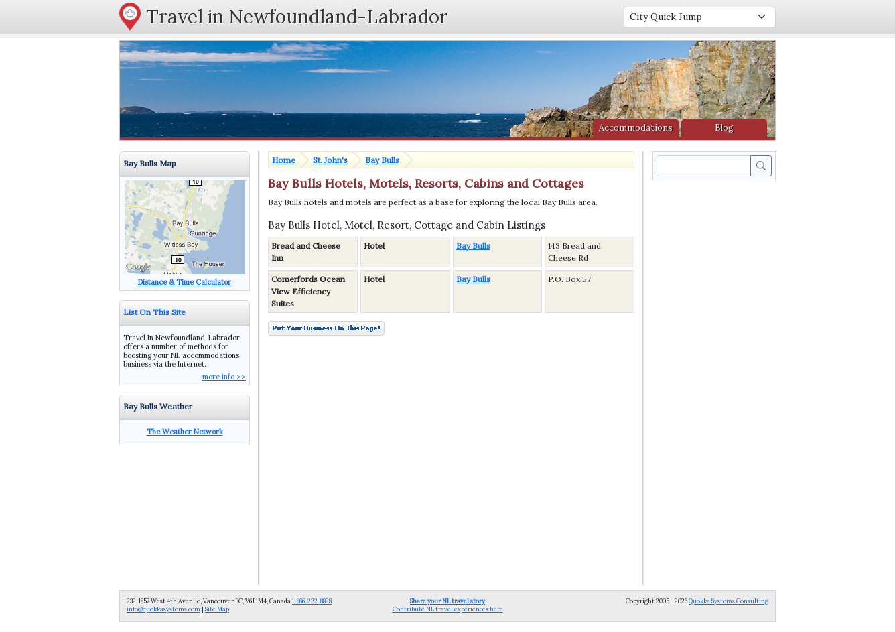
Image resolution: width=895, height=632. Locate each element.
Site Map (217, 609)
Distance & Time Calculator (184, 282)
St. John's (330, 160)
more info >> (224, 376)
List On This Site (154, 312)
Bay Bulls (382, 160)
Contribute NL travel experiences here (448, 605)
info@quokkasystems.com (163, 609)
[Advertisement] (717, 384)
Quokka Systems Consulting (728, 601)
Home (283, 160)
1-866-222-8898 (312, 601)
